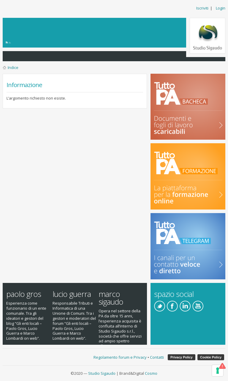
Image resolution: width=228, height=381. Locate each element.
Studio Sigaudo (101, 373)
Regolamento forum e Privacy (120, 357)
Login (220, 8)
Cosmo (151, 373)
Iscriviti (202, 8)
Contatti (157, 357)
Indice (13, 67)
